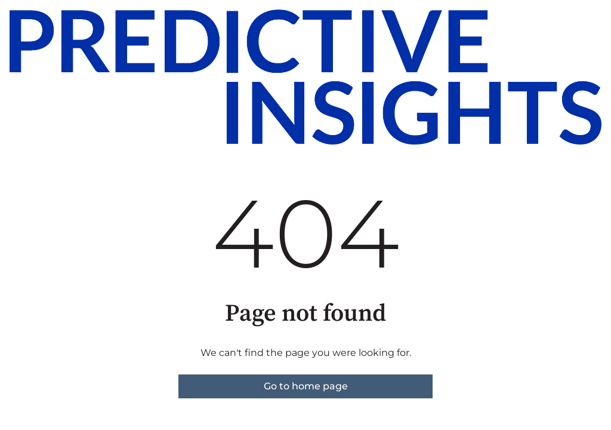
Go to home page (306, 386)
